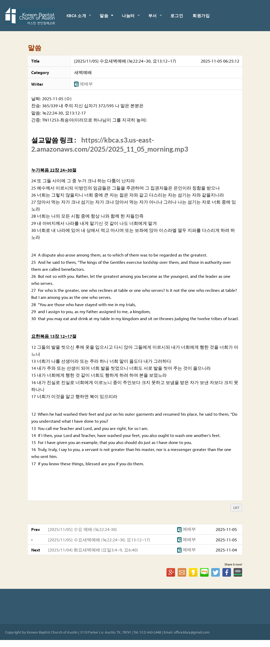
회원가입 (201, 15)
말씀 (104, 15)
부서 (152, 15)
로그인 (176, 15)
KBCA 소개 (76, 15)
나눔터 (128, 15)
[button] (77, 83)
